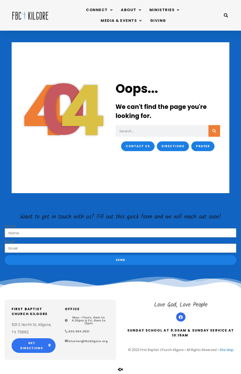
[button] (226, 15)
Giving (158, 20)
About (131, 10)
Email (9, 242)
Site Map (227, 350)
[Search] (214, 131)
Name (10, 226)
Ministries (164, 10)
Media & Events (121, 20)
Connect (99, 10)
